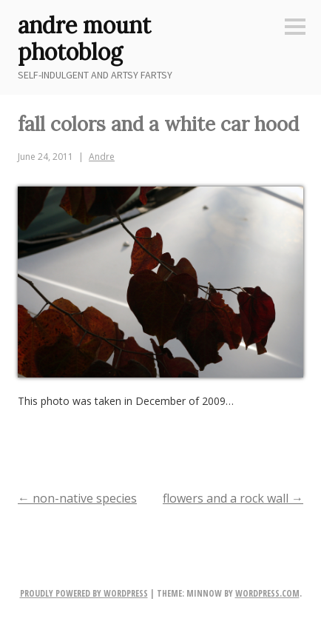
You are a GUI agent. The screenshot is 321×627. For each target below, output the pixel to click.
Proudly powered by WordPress (84, 593)
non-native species (77, 498)
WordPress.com (267, 593)
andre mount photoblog (84, 38)
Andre (102, 156)
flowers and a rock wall (233, 498)
